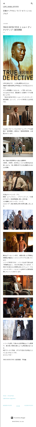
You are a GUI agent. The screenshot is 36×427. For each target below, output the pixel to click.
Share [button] (4, 395)
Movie (7, 398)
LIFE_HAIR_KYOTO (11, 7)
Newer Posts (7, 405)
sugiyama (12, 398)
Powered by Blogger (18, 418)
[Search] (32, 3)
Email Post (11, 395)
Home (18, 406)
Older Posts (28, 405)
